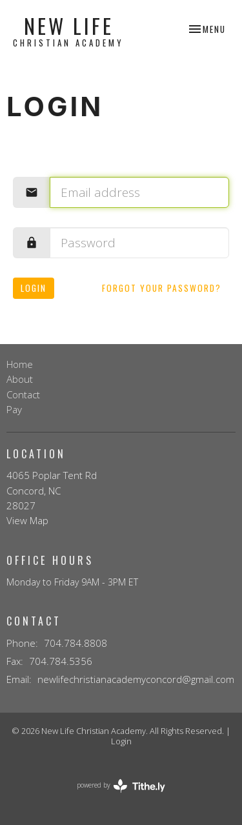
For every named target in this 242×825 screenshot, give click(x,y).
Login (33, 287)
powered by (121, 786)
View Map (27, 520)
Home (19, 364)
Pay (14, 409)
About (19, 378)
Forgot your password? (161, 287)
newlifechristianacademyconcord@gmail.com (135, 679)
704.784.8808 (75, 643)
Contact (23, 394)
